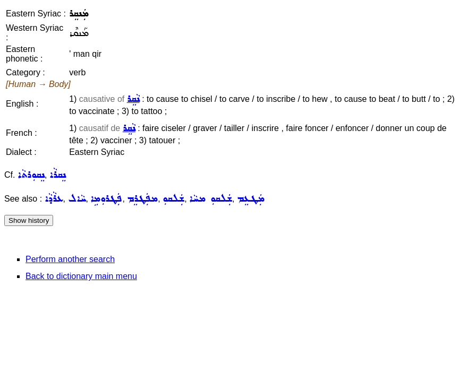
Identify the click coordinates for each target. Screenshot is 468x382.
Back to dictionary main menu (81, 276)
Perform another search (70, 259)
